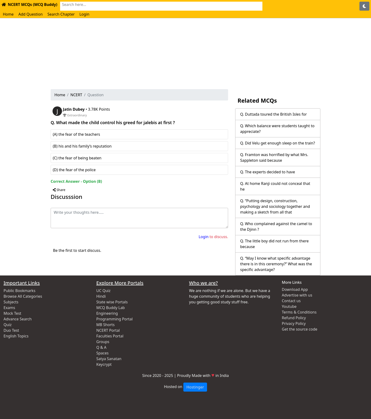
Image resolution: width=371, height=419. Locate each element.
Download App (295, 289)
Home (8, 14)
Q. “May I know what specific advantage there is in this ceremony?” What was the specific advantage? (276, 264)
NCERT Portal (108, 330)
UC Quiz (103, 290)
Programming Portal (114, 319)
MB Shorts (105, 324)
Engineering (107, 313)
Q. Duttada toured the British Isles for (273, 114)
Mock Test (12, 313)
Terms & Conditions (299, 312)
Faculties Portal (110, 336)
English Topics (16, 336)
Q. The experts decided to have (267, 172)
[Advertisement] (185, 54)
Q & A (101, 347)
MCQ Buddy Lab (110, 307)
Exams (9, 307)
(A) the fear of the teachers (76, 134)
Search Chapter (61, 14)
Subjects (11, 302)
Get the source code (299, 329)
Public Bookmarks (19, 290)
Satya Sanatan (108, 358)
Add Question (30, 14)
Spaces (102, 353)
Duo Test (11, 330)
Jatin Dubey (74, 109)
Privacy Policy (294, 323)
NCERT (76, 94)
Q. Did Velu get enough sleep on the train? (277, 143)
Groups (102, 341)
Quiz (8, 324)
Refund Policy (294, 317)
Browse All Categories (23, 296)
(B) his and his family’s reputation (82, 146)
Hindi (101, 296)
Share (59, 190)
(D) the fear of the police (74, 169)
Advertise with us (297, 295)
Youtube (289, 306)
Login (84, 14)
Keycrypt (104, 364)
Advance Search (18, 319)
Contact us (291, 300)
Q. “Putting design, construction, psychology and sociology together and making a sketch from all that (275, 206)
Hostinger (195, 387)
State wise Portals (112, 302)
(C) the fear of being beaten (77, 158)
